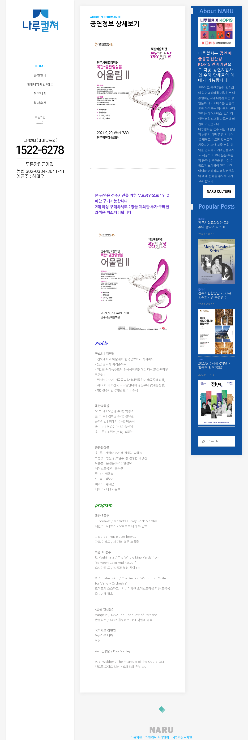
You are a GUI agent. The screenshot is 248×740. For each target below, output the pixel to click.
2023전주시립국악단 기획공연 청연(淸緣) (214, 365)
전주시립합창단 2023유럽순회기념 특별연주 (214, 295)
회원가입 (40, 117)
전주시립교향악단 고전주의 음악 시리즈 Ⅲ (214, 225)
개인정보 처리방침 (157, 718)
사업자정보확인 (182, 718)
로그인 (40, 122)
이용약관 (136, 718)
